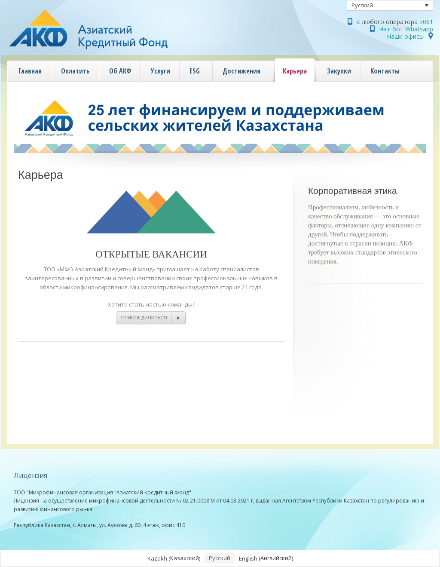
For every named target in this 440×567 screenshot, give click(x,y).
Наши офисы (405, 36)
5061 (426, 22)
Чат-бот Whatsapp (406, 29)
